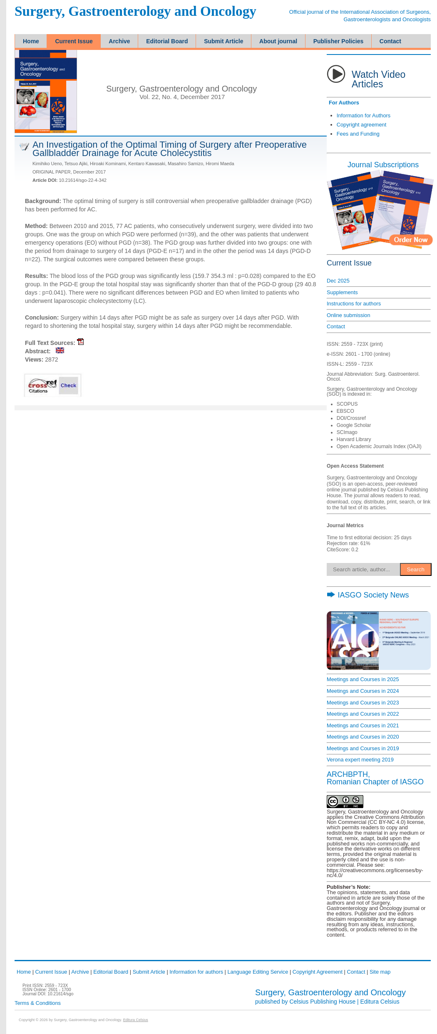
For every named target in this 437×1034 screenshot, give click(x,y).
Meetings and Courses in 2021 (363, 725)
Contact (336, 326)
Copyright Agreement (318, 972)
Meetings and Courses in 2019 (363, 748)
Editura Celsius (380, 1001)
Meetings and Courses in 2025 (363, 679)
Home (24, 972)
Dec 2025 (338, 281)
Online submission (348, 315)
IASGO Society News (368, 595)
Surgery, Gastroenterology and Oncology (135, 11)
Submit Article (149, 972)
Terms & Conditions (38, 1003)
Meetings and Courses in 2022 (363, 714)
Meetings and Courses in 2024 (363, 691)
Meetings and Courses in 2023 (363, 702)
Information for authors (196, 972)
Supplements (342, 292)
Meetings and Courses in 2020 (363, 737)
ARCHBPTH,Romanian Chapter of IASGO (375, 778)
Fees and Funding (358, 134)
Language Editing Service (257, 972)
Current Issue (51, 972)
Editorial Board (110, 972)
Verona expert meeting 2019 (360, 759)
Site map (380, 972)
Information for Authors (363, 115)
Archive (80, 972)
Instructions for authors (354, 303)
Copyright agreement (362, 125)
